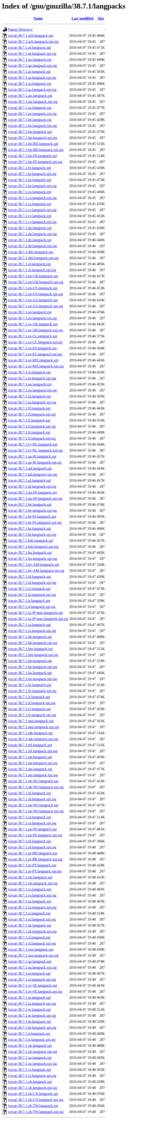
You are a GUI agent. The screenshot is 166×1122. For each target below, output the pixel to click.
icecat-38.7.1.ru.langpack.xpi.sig (32, 907)
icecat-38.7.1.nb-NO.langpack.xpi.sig (36, 787)
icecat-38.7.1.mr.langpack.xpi (30, 757)
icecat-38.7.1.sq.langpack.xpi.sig (32, 967)
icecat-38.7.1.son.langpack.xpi (30, 949)
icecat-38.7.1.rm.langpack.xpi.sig (32, 883)
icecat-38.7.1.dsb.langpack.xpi (30, 252)
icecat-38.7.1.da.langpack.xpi (30, 228)
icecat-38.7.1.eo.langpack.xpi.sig (32, 318)
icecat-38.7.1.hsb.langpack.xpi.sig (33, 547)
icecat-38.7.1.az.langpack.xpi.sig (32, 114)
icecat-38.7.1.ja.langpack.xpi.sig (32, 631)
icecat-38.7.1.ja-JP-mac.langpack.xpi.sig (38, 619)
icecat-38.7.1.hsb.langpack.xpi (30, 541)
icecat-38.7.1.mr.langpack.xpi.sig (32, 763)
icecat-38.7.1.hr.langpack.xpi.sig (32, 534)
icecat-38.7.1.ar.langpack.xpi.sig (32, 78)
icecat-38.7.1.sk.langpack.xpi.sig (32, 931)
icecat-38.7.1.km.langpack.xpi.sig (33, 655)
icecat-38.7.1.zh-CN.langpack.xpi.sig (35, 1100)
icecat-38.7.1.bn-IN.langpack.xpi (32, 156)
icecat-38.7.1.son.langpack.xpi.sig (33, 955)
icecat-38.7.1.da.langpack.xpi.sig (32, 234)
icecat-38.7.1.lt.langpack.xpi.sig (31, 703)
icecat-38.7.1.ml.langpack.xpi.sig (32, 751)
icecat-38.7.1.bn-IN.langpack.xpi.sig (35, 162)
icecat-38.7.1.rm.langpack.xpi (30, 877)
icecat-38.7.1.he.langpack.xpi (30, 504)
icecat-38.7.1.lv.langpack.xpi (29, 709)
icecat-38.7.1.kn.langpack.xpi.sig (32, 667)
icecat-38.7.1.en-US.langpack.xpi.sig (35, 294)
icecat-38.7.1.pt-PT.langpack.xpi (32, 865)
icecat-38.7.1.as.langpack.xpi (29, 84)
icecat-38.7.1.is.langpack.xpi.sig (32, 595)
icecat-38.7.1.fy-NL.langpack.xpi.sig (35, 450)
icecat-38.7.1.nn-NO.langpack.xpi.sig (36, 811)
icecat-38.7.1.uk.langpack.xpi (30, 1046)
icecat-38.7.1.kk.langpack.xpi (30, 637)
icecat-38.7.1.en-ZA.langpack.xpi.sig (35, 306)
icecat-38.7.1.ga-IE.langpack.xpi (32, 456)
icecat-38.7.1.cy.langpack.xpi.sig (32, 222)
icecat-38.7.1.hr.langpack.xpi (29, 528)
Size (101, 18)
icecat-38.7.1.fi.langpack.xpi (29, 420)
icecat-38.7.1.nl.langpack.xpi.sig (32, 799)
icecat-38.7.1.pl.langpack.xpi (29, 841)
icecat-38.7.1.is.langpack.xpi (29, 589)
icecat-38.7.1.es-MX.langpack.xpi (33, 360)
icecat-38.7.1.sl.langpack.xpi (29, 937)
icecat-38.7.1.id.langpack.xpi (29, 577)
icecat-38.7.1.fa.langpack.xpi (29, 396)
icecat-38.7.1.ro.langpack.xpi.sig (32, 895)
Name (38, 18)
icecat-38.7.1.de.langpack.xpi (30, 240)
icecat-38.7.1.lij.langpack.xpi (29, 685)
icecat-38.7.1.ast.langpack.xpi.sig (32, 102)
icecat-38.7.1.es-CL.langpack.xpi (32, 336)
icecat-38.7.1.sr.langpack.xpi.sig (32, 979)
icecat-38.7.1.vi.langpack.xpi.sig (32, 1076)
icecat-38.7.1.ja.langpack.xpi (29, 625)
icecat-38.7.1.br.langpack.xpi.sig (32, 174)
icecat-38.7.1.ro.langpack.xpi (29, 889)
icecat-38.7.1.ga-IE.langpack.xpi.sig (35, 462)
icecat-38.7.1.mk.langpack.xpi (30, 733)
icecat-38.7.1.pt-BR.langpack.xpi (32, 853)
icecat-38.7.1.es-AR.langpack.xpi (33, 324)
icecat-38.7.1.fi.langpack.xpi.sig (32, 426)
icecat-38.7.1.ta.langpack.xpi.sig (32, 1003)
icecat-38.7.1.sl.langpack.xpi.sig (32, 943)
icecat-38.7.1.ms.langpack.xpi (30, 769)
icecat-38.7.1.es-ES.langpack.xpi (32, 348)
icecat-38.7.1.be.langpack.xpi (30, 120)
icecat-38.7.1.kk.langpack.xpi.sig (32, 643)
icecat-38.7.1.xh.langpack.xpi (30, 1082)
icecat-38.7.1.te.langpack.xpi (29, 1009)
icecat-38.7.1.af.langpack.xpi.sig (32, 53)
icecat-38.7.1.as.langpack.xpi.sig (32, 90)
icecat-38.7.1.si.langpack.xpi (29, 913)
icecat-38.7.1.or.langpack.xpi (29, 817)
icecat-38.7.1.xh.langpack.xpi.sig (32, 1088)
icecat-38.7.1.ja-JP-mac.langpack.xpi (35, 613)
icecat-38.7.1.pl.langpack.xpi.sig (32, 847)
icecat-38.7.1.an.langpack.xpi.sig (32, 66)
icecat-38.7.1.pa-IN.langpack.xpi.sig (35, 835)
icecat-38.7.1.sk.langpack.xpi (29, 925)
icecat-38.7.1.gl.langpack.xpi (29, 480)
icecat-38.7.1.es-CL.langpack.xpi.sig (35, 342)
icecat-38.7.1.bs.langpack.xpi (29, 180)
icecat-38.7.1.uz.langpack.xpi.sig (32, 1064)
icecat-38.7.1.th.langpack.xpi (29, 1021)
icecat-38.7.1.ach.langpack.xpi (30, 35)
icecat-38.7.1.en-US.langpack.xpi (33, 288)
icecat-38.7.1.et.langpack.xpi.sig (32, 378)
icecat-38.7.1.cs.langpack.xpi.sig (32, 210)
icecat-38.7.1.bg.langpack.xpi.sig (32, 138)
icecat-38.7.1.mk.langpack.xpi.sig (33, 739)
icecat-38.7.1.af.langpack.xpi (29, 47)
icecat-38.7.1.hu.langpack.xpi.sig (32, 559)
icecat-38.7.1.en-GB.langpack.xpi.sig (35, 282)
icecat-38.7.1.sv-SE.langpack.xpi (32, 985)
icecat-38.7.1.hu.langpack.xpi (30, 553)
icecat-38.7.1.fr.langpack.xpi (29, 432)
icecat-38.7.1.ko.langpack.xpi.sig (32, 679)
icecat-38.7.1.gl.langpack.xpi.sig (32, 486)
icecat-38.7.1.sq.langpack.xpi (29, 961)
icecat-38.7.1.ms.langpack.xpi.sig (33, 775)
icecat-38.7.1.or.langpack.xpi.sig (32, 823)
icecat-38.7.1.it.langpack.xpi (29, 601)
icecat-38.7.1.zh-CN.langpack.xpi (33, 1094)
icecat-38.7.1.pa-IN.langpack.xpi (32, 829)
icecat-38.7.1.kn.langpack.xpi (30, 661)
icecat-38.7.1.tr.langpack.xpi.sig (31, 1040)
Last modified (83, 18)
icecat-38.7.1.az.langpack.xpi (29, 108)
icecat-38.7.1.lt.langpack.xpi (29, 697)
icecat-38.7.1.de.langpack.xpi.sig (32, 246)
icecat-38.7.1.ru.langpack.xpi (29, 901)
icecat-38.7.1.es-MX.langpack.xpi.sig (36, 366)
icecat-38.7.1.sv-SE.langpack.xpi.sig (35, 991)
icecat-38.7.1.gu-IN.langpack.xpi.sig (35, 498)
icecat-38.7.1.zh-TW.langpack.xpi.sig (35, 1112)
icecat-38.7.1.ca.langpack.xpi (29, 192)
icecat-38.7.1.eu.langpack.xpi (30, 384)
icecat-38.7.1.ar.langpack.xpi (29, 72)
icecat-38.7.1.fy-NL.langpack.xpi (32, 444)
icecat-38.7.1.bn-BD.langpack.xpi (33, 144)
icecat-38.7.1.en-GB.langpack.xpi (33, 276)
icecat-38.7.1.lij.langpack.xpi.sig (32, 691)
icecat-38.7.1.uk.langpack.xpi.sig (32, 1052)
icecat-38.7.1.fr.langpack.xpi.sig (32, 438)
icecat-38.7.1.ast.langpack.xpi (30, 96)
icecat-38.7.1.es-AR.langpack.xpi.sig (35, 330)
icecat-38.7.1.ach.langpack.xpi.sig (33, 41)
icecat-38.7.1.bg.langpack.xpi (30, 132)
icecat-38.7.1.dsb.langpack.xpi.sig (33, 258)
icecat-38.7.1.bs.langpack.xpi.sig (32, 186)
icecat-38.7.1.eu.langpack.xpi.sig (32, 390)
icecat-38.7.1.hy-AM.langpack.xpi (33, 565)
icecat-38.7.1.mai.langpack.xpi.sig (33, 727)
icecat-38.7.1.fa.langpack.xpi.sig (32, 402)
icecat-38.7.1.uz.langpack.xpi (30, 1058)
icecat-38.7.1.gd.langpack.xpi (30, 468)
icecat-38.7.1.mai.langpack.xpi (31, 721)
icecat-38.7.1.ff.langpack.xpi (29, 408)
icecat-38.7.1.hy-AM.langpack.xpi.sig (36, 571)
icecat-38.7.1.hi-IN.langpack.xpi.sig (34, 522)
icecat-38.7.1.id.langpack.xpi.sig (32, 583)
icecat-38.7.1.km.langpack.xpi (30, 649)
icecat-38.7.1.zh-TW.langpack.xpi (33, 1106)
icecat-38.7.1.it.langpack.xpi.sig (31, 607)
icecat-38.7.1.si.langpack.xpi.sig (32, 919)
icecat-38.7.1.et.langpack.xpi (29, 372)
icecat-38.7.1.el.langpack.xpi (29, 264)
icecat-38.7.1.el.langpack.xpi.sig (32, 270)
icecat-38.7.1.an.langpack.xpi (30, 60)
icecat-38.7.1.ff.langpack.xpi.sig (32, 414)
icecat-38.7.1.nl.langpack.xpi (29, 793)
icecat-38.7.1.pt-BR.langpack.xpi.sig (35, 859)
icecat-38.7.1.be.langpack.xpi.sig (32, 126)
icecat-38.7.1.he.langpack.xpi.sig (32, 510)
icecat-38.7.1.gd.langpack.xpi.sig (32, 474)
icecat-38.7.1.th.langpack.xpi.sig (32, 1028)
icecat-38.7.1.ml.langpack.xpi (30, 745)
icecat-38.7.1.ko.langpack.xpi (30, 673)
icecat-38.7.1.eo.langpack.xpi (30, 312)
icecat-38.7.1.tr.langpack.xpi (29, 1034)
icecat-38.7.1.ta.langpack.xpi (29, 997)
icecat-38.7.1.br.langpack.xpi (29, 168)
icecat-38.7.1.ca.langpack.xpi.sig (32, 198)
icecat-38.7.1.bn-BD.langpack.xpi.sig (35, 150)
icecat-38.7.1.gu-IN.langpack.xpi (32, 492)
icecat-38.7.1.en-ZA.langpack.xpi (33, 300)
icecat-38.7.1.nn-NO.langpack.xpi (33, 805)
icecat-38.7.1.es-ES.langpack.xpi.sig (35, 354)
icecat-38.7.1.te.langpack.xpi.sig (32, 1015)
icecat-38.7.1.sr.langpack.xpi (29, 973)
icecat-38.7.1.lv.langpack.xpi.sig (32, 715)
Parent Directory (20, 29)
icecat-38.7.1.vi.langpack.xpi (29, 1070)
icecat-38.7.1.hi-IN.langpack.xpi (32, 516)
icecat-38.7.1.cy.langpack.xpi (29, 216)
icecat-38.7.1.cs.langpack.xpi (29, 204)
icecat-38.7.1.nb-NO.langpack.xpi (33, 781)
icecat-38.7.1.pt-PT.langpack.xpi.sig (35, 871)
